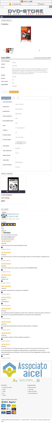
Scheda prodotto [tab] (6, 98)
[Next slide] (39, 51)
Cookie (3, 391)
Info (3, 393)
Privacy (4, 389)
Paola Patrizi (30, 73)
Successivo (10, 239)
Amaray (17, 153)
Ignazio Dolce (35, 72)
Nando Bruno (34, 69)
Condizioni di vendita (7, 387)
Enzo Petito (25, 70)
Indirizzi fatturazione (32, 393)
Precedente (4, 239)
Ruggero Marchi (40, 69)
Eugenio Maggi (24, 73)
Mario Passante (19, 70)
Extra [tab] (18, 98)
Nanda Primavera (32, 70)
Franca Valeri (21, 69)
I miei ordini (30, 389)
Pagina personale (32, 387)
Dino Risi (14, 76)
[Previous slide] (4, 51)
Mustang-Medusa (19, 109)
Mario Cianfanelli (20, 72)
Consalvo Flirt (41, 72)
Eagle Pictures (18, 113)
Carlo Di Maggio (27, 72)
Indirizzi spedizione (32, 391)
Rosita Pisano (40, 70)
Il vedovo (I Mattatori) (6, 195)
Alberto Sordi (15, 69)
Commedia (14, 65)
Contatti (4, 395)
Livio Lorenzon (27, 69)
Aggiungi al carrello (14, 91)
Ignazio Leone (18, 73)
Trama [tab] (13, 98)
